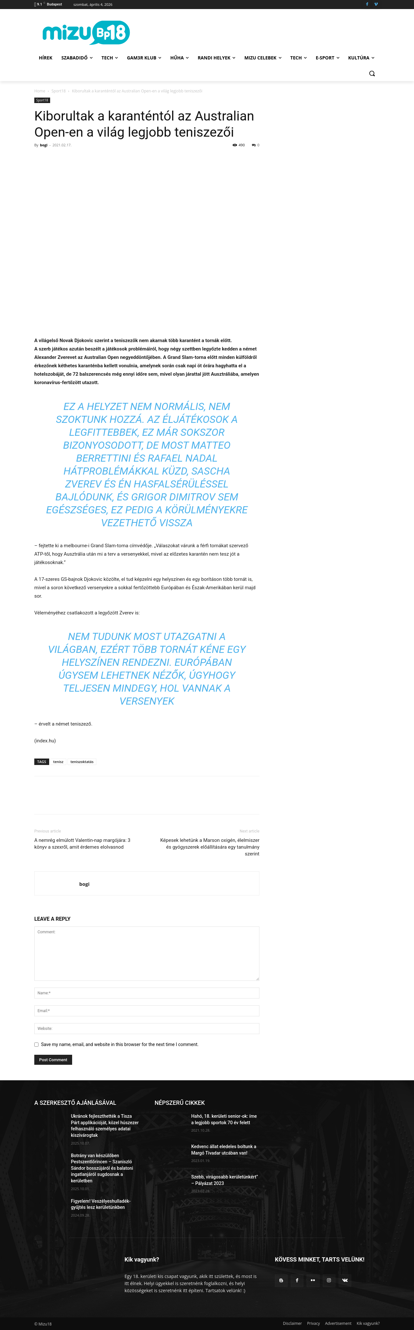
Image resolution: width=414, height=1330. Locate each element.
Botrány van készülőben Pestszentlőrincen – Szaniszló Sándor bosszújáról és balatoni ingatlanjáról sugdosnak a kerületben (102, 1168)
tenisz (58, 761)
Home (39, 91)
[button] (372, 73)
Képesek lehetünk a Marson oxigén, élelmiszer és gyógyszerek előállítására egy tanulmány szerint (209, 847)
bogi (43, 144)
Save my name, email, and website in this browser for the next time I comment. (120, 1044)
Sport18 (58, 91)
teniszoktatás (82, 761)
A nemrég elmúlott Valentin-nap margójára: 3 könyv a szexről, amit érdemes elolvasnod (82, 843)
